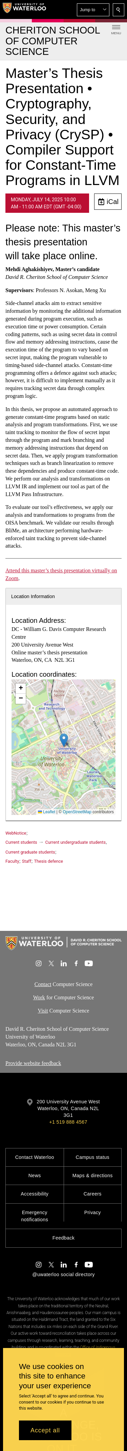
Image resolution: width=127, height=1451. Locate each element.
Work (39, 997)
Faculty (12, 861)
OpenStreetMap (77, 812)
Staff (26, 861)
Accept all (45, 1430)
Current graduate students (30, 852)
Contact (43, 984)
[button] (93, 10)
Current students (21, 842)
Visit (43, 1011)
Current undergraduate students (75, 842)
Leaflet (46, 812)
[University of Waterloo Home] (24, 9)
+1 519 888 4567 (68, 1122)
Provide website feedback (33, 1063)
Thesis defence (48, 861)
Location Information (33, 596)
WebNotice (15, 833)
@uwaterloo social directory (63, 1274)
